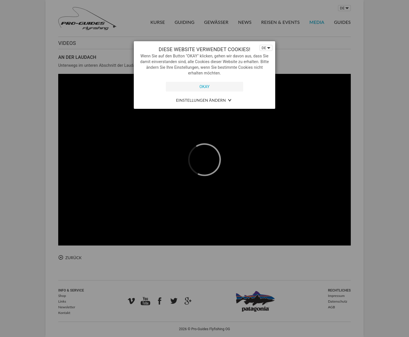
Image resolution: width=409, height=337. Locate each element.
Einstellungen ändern (201, 100)
